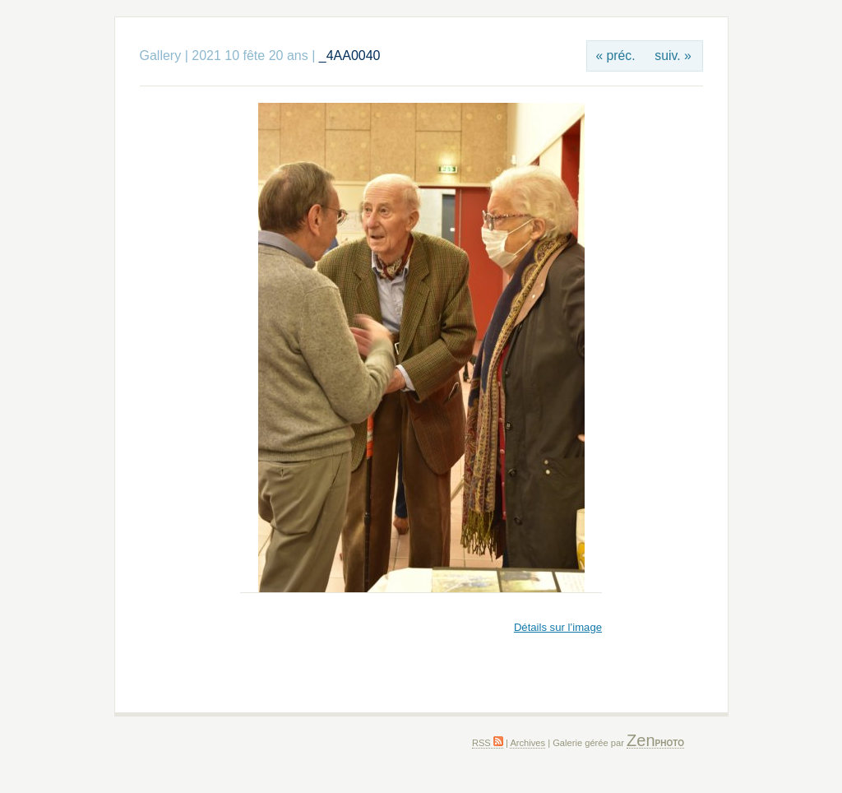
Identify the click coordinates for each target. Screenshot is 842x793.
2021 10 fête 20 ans (250, 56)
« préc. (615, 56)
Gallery (161, 56)
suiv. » (673, 56)
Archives (527, 743)
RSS (487, 743)
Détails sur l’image (558, 627)
